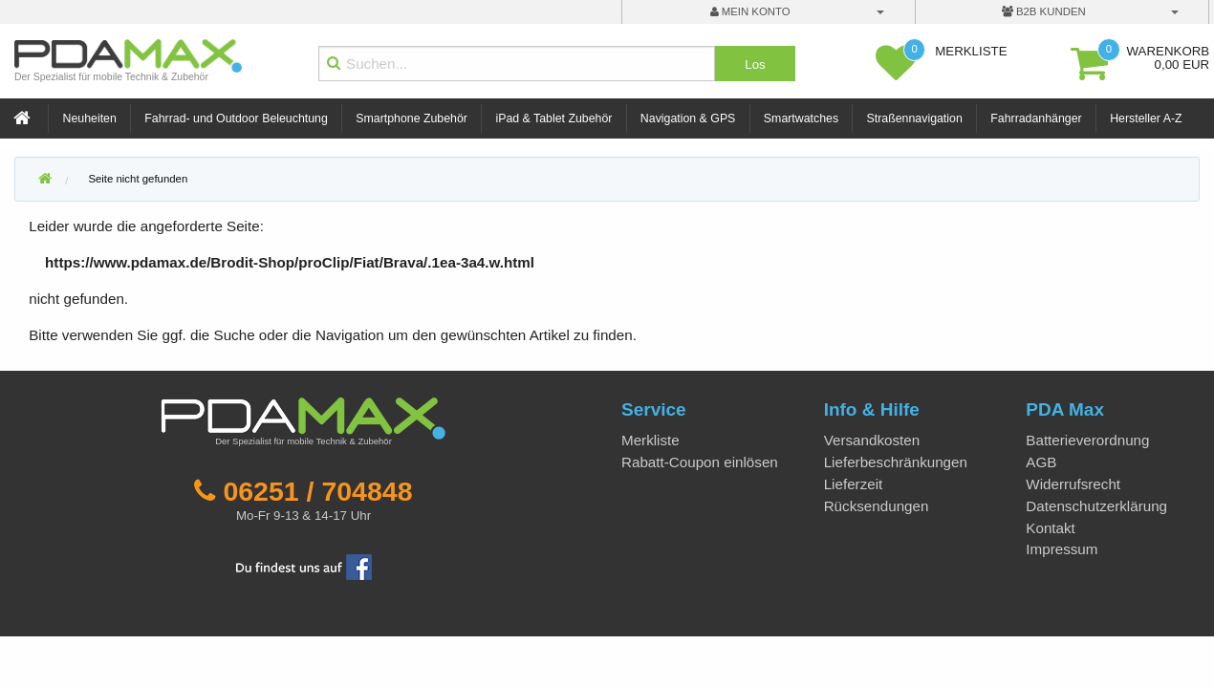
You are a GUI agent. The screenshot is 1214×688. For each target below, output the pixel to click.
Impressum (1061, 549)
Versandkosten (872, 440)
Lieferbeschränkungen (895, 462)
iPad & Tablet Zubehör (553, 118)
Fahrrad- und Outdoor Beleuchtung (235, 118)
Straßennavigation (915, 118)
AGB (1041, 462)
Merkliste (650, 440)
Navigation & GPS (688, 118)
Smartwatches (801, 118)
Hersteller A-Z (1145, 118)
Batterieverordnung (1087, 440)
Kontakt (1050, 528)
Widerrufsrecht (1073, 484)
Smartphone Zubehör (411, 118)
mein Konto (750, 11)
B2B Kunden (1044, 11)
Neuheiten (90, 118)
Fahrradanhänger (1035, 118)
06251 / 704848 (317, 491)
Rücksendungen (876, 506)
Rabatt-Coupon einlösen (699, 462)
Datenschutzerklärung (1096, 506)
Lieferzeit (853, 484)
